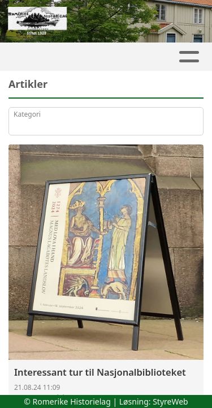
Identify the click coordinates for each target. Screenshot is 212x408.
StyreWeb (170, 401)
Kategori (27, 114)
